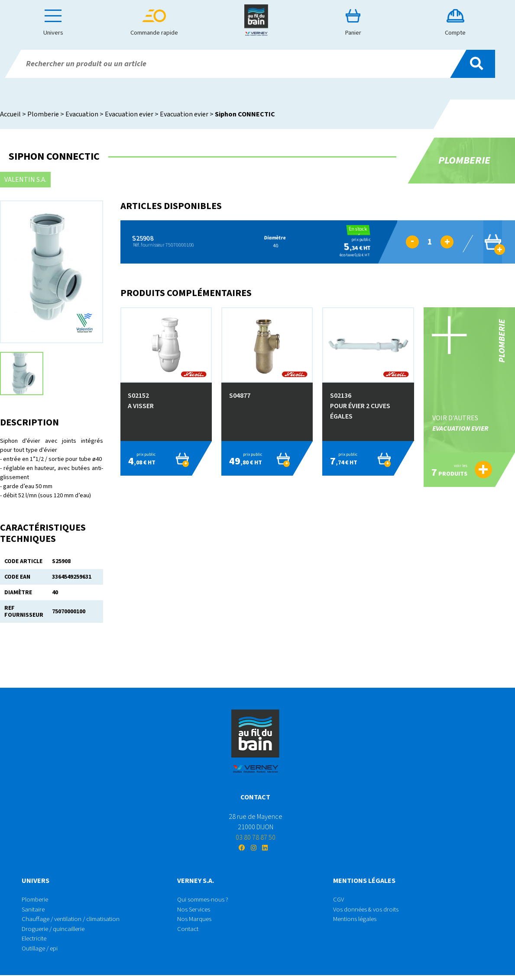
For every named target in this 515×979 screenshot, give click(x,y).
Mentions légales (356, 921)
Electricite (36, 942)
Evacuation (81, 114)
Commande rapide (158, 22)
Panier (356, 22)
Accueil (10, 114)
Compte (456, 22)
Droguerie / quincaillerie (56, 931)
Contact (188, 931)
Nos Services (195, 910)
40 (270, 241)
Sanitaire (34, 910)
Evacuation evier (129, 114)
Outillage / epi (42, 952)
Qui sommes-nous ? (204, 900)
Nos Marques (195, 921)
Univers (58, 22)
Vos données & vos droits (368, 910)
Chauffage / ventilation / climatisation (74, 921)
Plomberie (43, 114)
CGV (339, 900)
